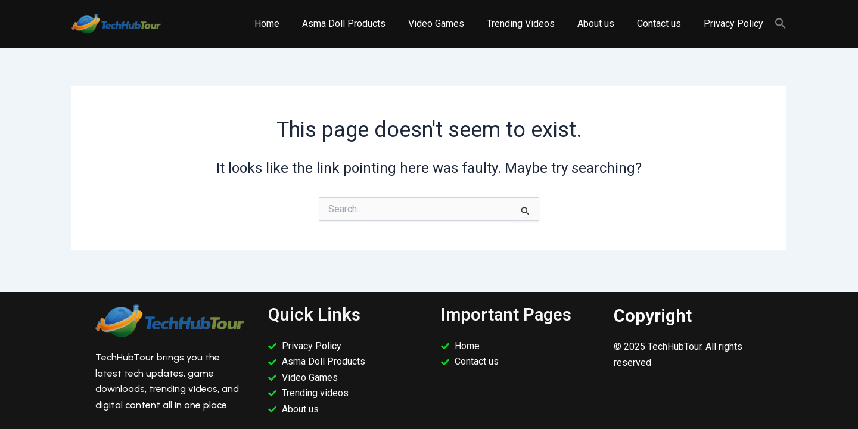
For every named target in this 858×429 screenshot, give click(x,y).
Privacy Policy (735, 23)
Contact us (664, 23)
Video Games (452, 23)
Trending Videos (533, 23)
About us (604, 23)
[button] (780, 24)
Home (290, 23)
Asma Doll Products (363, 23)
